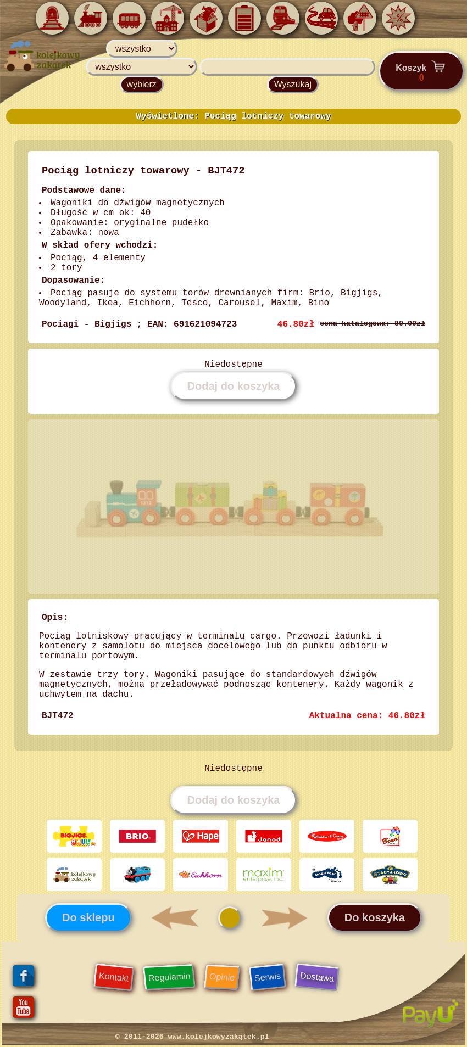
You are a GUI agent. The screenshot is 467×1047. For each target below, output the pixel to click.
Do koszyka (374, 917)
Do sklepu (88, 917)
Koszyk (421, 70)
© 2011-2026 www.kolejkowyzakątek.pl (192, 1037)
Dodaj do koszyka (233, 386)
